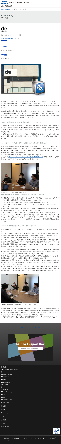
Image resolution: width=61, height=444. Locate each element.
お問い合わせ (5, 426)
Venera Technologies (7, 50)
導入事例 (7, 9)
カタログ (4, 423)
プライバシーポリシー (37, 438)
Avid (3, 397)
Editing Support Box (7, 413)
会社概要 (4, 420)
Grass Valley (5, 402)
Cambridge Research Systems (9, 369)
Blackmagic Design (6, 399)
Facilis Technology (6, 374)
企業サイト (52, 438)
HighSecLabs (5, 376)
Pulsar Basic (5, 58)
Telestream (4, 389)
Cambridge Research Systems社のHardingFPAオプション (26, 157)
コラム (3, 416)
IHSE (4, 379)
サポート (4, 409)
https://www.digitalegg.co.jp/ (10, 38)
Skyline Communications (8, 387)
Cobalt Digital (5, 372)
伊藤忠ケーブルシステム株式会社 (30, 327)
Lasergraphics (5, 382)
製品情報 (4, 367)
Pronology (4, 384)
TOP (2, 9)
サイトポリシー (25, 438)
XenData (4, 395)
